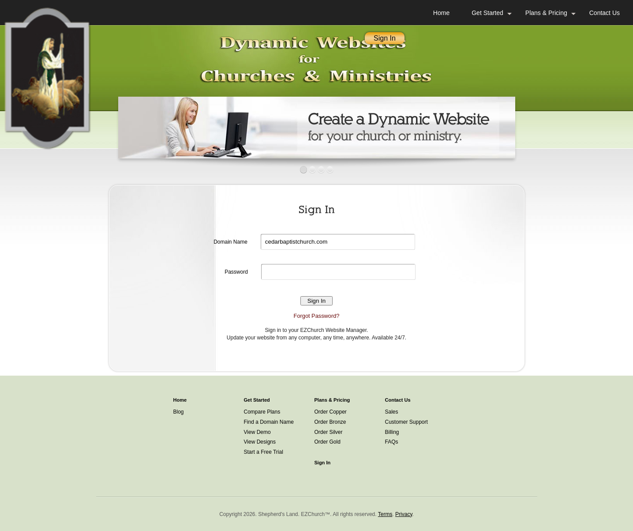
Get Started (487, 12)
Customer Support (406, 422)
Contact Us (604, 12)
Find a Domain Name (269, 422)
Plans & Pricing (546, 12)
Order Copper (331, 412)
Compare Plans (262, 412)
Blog (178, 412)
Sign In (385, 38)
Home (441, 12)
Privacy (403, 514)
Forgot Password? (317, 316)
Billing (392, 432)
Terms (385, 514)
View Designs (260, 442)
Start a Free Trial (263, 452)
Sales (391, 412)
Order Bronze (330, 422)
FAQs (391, 442)
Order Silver (329, 432)
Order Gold (328, 442)
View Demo (257, 432)
